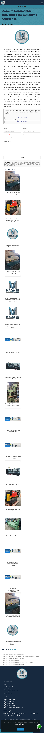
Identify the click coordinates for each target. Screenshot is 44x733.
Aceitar (20, 729)
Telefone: (7, 135)
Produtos (7, 688)
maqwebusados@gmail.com (14, 708)
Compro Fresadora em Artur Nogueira (13, 246)
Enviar (22, 157)
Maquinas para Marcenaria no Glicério (13, 351)
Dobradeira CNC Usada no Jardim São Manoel (13, 615)
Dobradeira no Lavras (13, 536)
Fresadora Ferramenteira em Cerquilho (13, 590)
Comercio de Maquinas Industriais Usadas (14, 654)
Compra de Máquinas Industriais (30, 656)
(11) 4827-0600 (22, 118)
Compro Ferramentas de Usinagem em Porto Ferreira (13, 643)
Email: (25, 128)
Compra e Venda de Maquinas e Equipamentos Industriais (18, 662)
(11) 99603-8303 (10, 706)
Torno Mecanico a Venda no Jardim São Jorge (13, 483)
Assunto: (26, 135)
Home (6, 684)
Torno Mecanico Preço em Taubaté (13, 430)
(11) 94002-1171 (9, 702)
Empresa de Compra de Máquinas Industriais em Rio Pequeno (12, 299)
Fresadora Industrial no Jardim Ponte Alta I (12, 404)
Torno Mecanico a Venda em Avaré (13, 378)
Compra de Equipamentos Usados (12, 656)
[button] (42, 2)
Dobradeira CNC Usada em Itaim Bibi (13, 272)
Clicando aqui (22, 121)
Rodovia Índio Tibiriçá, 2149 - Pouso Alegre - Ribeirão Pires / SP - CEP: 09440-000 (21, 715)
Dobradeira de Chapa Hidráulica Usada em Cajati (13, 220)
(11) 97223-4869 (10, 704)
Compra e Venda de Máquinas (11, 660)
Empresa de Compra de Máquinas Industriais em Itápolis (12, 326)
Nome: (6, 128)
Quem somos (8, 686)
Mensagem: (7, 141)
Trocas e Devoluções (11, 690)
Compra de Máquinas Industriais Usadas (13, 658)
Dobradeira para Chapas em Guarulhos (13, 457)
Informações (8, 694)
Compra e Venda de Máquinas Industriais (13, 664)
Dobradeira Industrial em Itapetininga (13, 193)
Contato (7, 692)
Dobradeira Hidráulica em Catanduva (13, 510)
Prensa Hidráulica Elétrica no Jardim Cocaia (12, 563)
